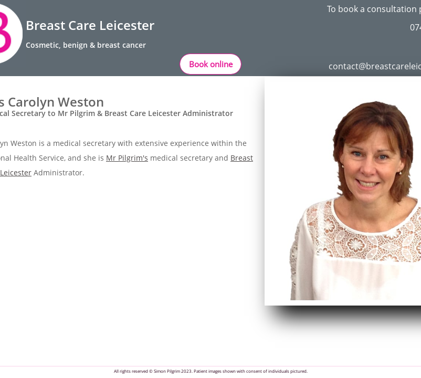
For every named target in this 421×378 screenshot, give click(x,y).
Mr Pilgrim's (127, 158)
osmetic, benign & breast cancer (88, 45)
